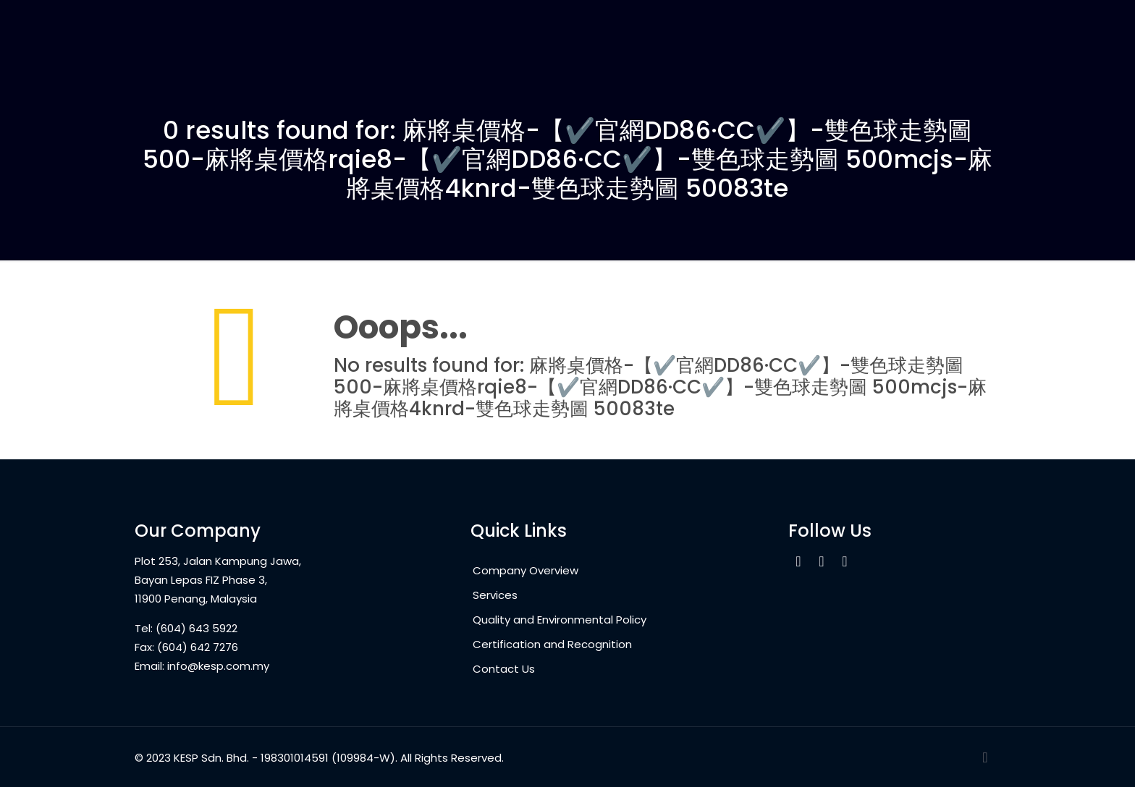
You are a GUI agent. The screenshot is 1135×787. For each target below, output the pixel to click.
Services (495, 595)
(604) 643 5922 (196, 628)
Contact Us (504, 668)
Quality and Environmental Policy (559, 619)
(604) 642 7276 (197, 647)
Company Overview (525, 570)
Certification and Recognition (552, 644)
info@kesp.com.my (218, 665)
